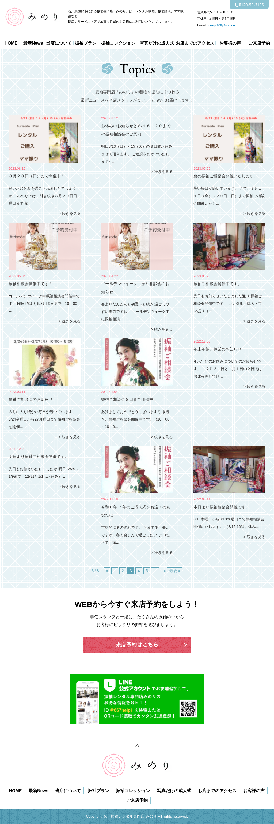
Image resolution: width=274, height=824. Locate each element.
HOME (11, 43)
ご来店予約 (259, 43)
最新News (33, 43)
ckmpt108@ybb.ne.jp (223, 25)
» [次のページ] (165, 571)
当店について (59, 43)
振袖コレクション (118, 43)
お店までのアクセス (195, 43)
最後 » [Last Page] (174, 571)
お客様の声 (230, 43)
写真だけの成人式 (157, 43)
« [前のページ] (107, 571)
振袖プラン (85, 43)
